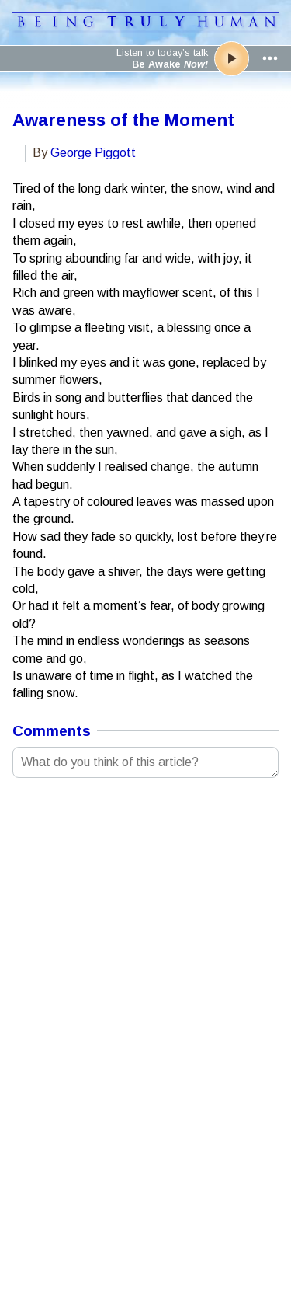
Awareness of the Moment (123, 120)
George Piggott (93, 152)
